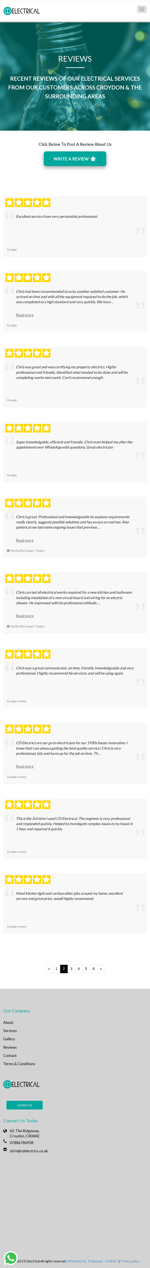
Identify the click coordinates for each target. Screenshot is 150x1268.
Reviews (10, 1047)
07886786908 (21, 1142)
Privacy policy (129, 1261)
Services (10, 1030)
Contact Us (24, 1105)
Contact (10, 1055)
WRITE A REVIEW (74, 159)
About (8, 1022)
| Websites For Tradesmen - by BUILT (92, 1261)
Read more (25, 315)
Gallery (9, 1039)
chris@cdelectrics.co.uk (29, 1151)
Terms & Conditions (19, 1063)
